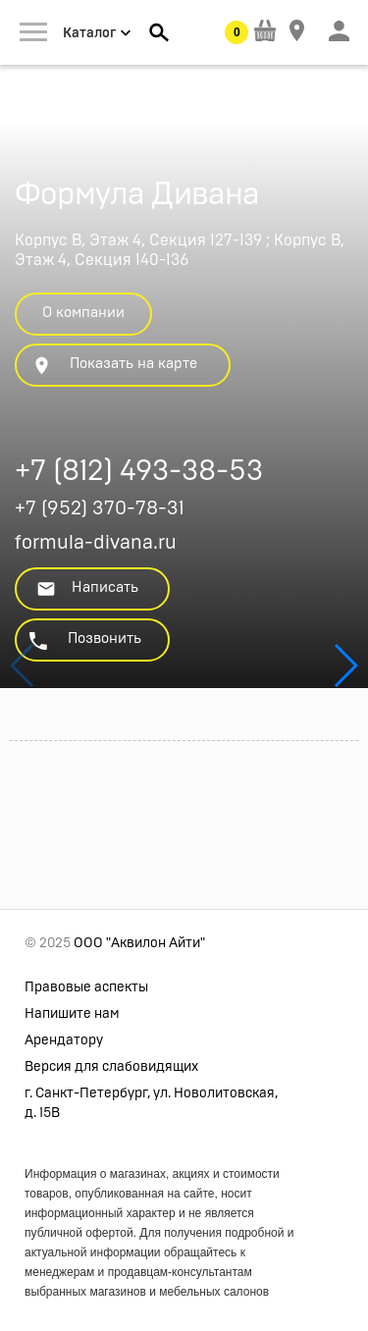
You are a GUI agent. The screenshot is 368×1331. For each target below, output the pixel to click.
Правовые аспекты (86, 987)
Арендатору (64, 1040)
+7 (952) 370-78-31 (99, 508)
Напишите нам (72, 1014)
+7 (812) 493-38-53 (139, 473)
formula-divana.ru (96, 543)
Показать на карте (114, 365)
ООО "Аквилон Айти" (139, 943)
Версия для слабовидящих (111, 1067)
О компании (83, 312)
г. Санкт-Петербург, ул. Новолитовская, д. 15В (151, 1103)
